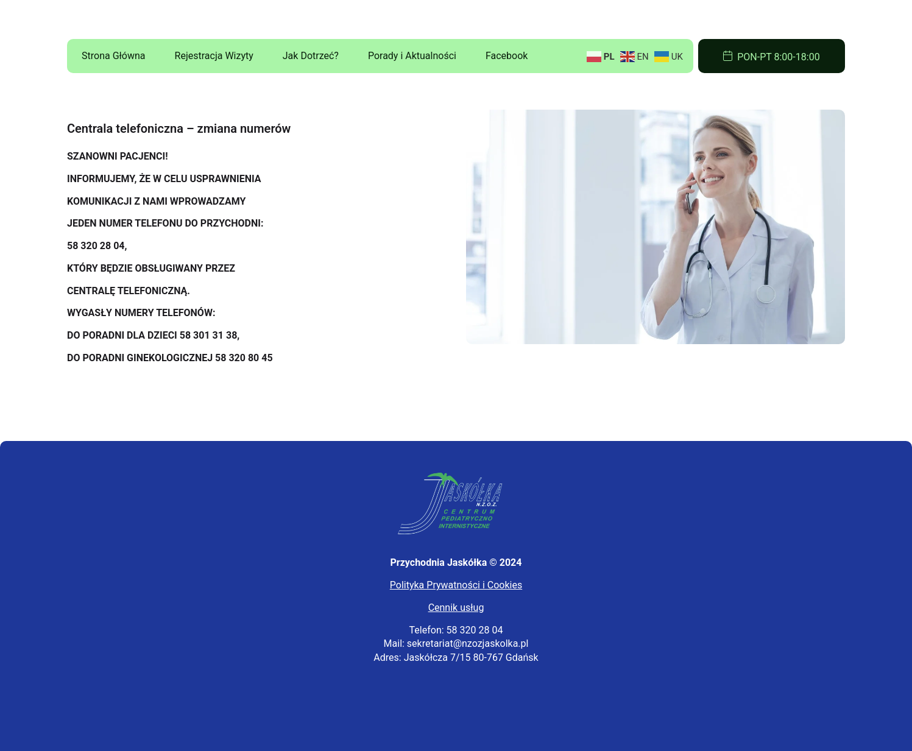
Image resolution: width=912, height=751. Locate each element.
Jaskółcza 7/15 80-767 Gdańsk (471, 657)
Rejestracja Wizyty (214, 56)
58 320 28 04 (475, 630)
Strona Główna (114, 56)
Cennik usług (456, 607)
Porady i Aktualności (412, 56)
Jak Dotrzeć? (311, 56)
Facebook (507, 56)
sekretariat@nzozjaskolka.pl (468, 643)
